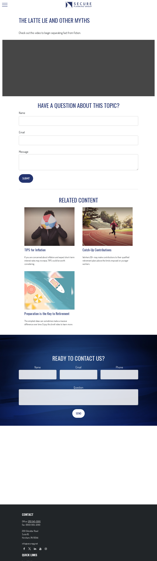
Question (78, 387)
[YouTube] (40, 549)
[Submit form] (26, 178)
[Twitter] (29, 549)
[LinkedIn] (35, 549)
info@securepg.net (30, 543)
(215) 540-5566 (34, 521)
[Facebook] (24, 549)
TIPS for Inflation (35, 249)
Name (22, 113)
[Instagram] (46, 549)
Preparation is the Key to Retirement (46, 313)
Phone (119, 367)
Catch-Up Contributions (96, 249)
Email (22, 132)
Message (23, 151)
